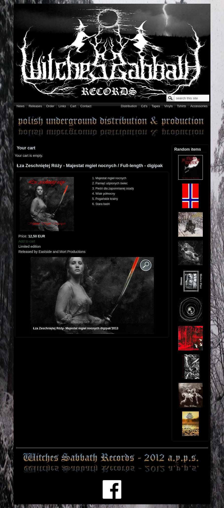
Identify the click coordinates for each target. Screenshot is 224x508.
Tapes (156, 106)
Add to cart (26, 241)
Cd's (144, 106)
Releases (35, 106)
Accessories (199, 106)
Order (50, 106)
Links (62, 106)
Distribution (129, 106)
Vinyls (168, 106)
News (20, 106)
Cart (73, 106)
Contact (85, 106)
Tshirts (181, 106)
